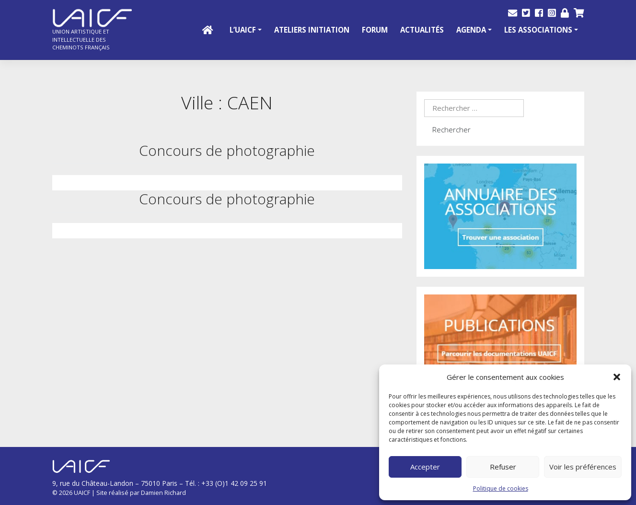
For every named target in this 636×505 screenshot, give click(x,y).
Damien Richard (163, 492)
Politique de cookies (500, 488)
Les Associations (538, 30)
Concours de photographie (227, 150)
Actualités (422, 30)
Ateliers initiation (311, 30)
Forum (375, 30)
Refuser (503, 466)
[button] (617, 377)
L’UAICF (243, 30)
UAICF (82, 492)
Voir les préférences (582, 466)
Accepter (425, 466)
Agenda (471, 30)
